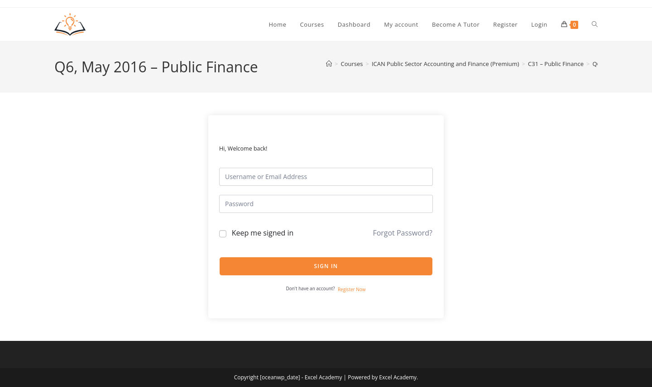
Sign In (326, 266)
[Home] (329, 64)
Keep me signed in (263, 233)
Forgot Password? (402, 233)
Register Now (352, 289)
